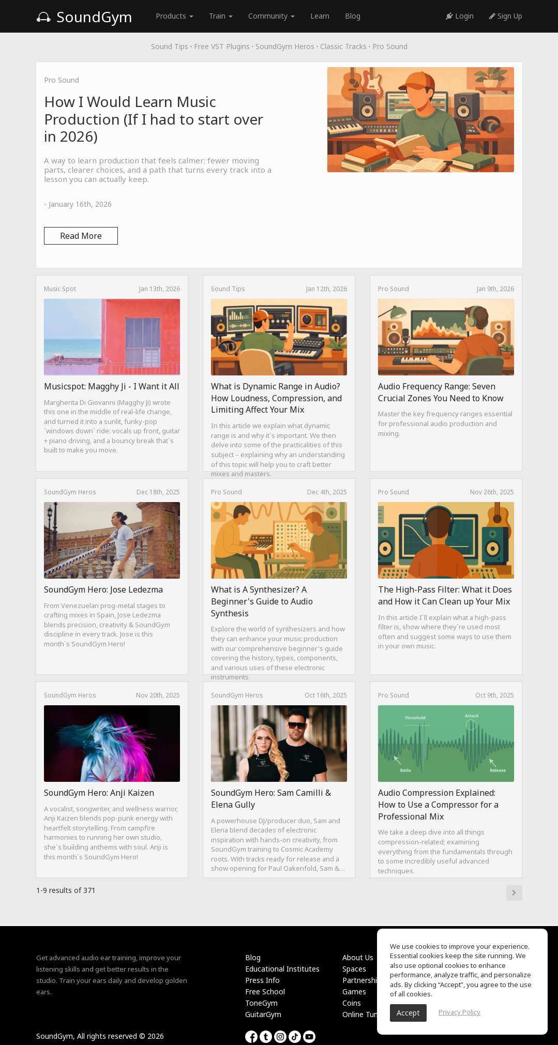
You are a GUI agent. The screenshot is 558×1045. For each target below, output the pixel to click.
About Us (357, 957)
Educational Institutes (282, 969)
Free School (265, 991)
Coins (351, 1003)
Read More (81, 235)
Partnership (361, 980)
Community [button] (271, 16)
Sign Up (505, 16)
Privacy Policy (459, 1012)
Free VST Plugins (222, 46)
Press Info (262, 980)
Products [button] (174, 16)
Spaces (354, 969)
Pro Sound (390, 46)
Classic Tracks (343, 46)
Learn (319, 16)
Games (354, 991)
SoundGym (84, 16)
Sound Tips (169, 46)
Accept (408, 1013)
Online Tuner (363, 1014)
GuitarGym (263, 1014)
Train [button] (221, 16)
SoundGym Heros (284, 46)
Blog (352, 16)
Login (460, 16)
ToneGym (261, 1003)
